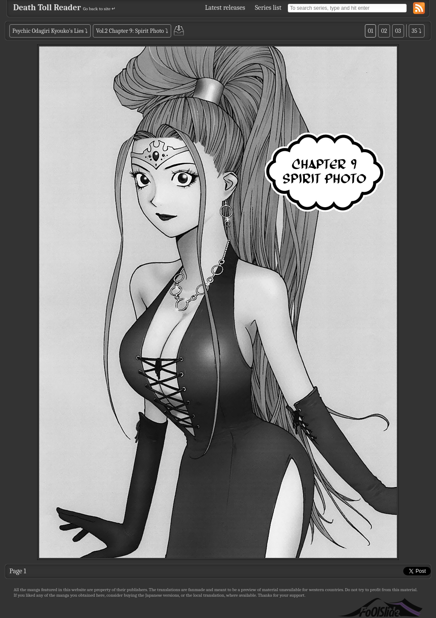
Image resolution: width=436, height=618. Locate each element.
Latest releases (225, 8)
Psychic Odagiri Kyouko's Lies (47, 31)
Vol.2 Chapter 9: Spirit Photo (130, 31)
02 (384, 31)
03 (398, 31)
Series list (268, 8)
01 (370, 31)
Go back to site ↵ (99, 9)
